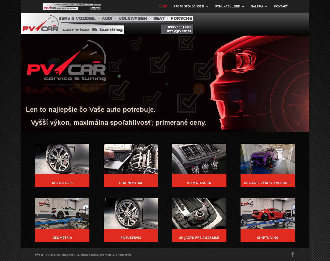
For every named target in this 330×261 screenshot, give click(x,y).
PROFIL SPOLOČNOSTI (189, 6)
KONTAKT (281, 6)
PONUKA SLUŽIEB (227, 6)
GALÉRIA (257, 6)
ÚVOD (163, 6)
